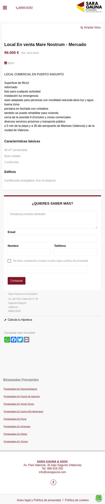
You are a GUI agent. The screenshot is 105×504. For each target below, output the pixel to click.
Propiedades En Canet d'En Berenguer (23, 411)
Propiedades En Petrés (15, 434)
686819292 (52, 2)
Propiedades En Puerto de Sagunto (22, 396)
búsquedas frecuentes (21, 379)
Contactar (16, 280)
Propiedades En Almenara (17, 426)
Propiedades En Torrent (16, 441)
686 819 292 (55, 468)
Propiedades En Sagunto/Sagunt (20, 389)
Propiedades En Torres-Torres (19, 404)
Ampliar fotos (92, 27)
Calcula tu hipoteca (20, 319)
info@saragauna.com (52, 472)
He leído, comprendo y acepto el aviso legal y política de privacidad (50, 260)
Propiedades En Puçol (15, 419)
